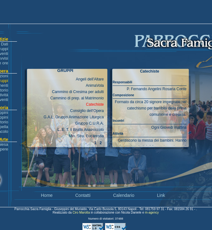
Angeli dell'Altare (90, 79)
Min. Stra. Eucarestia (86, 136)
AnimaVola (95, 85)
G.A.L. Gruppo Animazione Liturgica (74, 117)
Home (47, 195)
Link (161, 195)
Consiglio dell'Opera (87, 111)
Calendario (123, 195)
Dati (4, 44)
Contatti (82, 195)
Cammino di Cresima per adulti (78, 92)
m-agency (152, 212)
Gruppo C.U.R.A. (89, 123)
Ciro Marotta (82, 212)
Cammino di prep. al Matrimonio (77, 98)
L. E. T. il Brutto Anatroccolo (81, 129)
